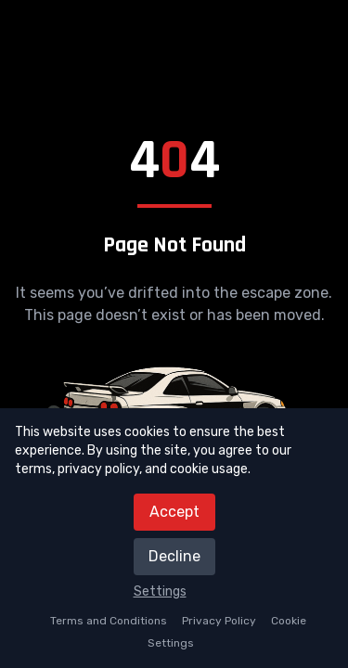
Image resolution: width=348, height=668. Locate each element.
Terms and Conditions (108, 620)
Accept (174, 511)
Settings (160, 591)
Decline (174, 556)
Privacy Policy (219, 620)
